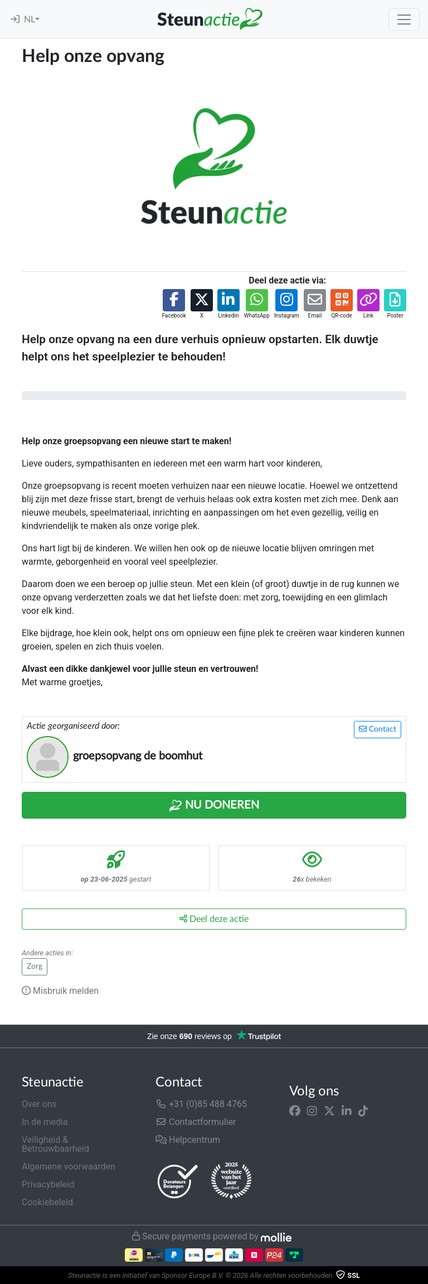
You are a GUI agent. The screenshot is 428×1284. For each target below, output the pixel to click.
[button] (174, 304)
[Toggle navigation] (404, 19)
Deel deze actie (214, 919)
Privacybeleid (48, 1184)
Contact (377, 729)
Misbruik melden (60, 990)
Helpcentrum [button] (187, 1139)
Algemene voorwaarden (68, 1166)
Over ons (39, 1104)
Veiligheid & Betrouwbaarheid (55, 1144)
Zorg (34, 966)
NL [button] (29, 19)
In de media (45, 1122)
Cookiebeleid (47, 1202)
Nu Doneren (214, 805)
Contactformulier (195, 1122)
